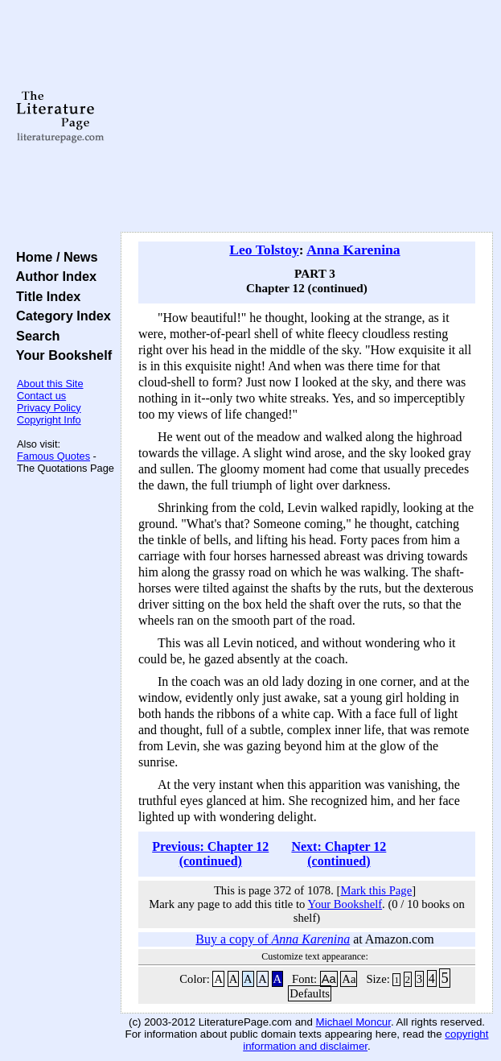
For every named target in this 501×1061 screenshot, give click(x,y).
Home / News (53, 257)
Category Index (60, 315)
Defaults (310, 993)
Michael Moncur (353, 1022)
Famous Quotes (53, 456)
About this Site (50, 384)
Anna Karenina (353, 250)
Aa (329, 978)
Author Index (53, 276)
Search (34, 335)
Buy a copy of (272, 939)
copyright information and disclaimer (365, 1040)
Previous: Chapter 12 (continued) (210, 854)
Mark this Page (376, 890)
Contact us (41, 396)
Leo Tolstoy (264, 250)
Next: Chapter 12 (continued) (338, 854)
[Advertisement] (306, 116)
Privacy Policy (49, 408)
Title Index (44, 296)
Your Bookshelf (60, 355)
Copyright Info (49, 420)
